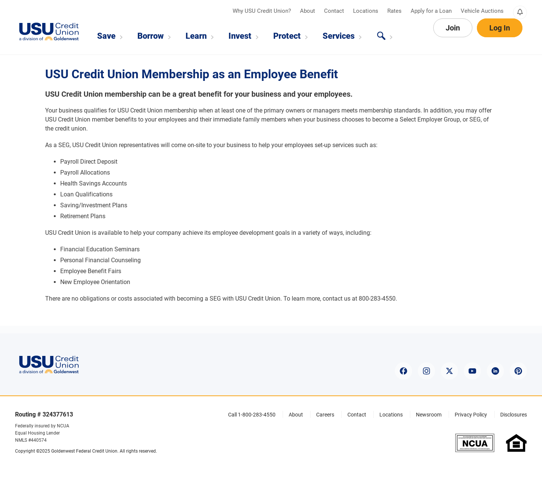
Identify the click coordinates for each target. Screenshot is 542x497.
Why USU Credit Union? (262, 11)
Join (453, 36)
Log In (499, 36)
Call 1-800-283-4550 (252, 415)
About (308, 11)
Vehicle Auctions (482, 11)
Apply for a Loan (432, 11)
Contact (335, 11)
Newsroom (429, 415)
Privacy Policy (471, 415)
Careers (325, 415)
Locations (366, 11)
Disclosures (513, 415)
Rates (395, 11)
